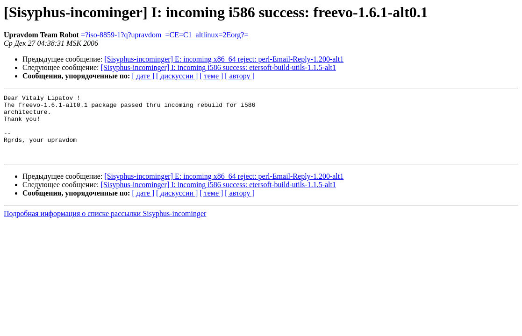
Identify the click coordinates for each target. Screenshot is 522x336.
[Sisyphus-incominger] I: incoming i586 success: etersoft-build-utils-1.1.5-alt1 (218, 67)
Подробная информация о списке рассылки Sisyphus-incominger (105, 226)
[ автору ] (239, 76)
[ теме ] (211, 76)
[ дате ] (143, 76)
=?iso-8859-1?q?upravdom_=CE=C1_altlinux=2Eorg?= (165, 35)
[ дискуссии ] (177, 76)
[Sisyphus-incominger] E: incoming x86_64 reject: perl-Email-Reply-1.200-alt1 (223, 59)
